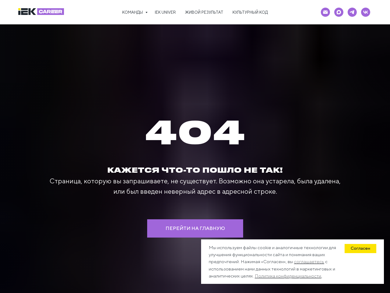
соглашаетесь (309, 261)
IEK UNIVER (165, 12)
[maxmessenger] (338, 12)
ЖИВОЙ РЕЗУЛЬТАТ (204, 12)
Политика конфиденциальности (288, 275)
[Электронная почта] (325, 12)
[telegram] (352, 12)
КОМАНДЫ (133, 12)
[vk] (365, 12)
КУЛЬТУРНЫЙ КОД (250, 12)
